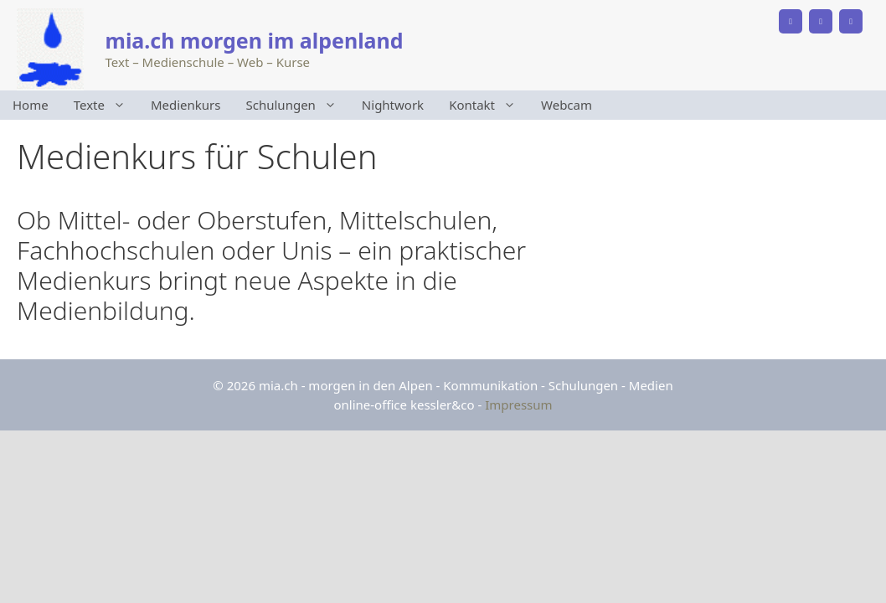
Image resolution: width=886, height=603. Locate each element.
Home (31, 104)
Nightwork (393, 104)
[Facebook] (820, 21)
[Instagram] (851, 21)
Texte (106, 105)
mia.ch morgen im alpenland (255, 40)
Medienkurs (186, 104)
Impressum (518, 404)
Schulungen (297, 105)
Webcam (566, 104)
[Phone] (790, 21)
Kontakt (488, 105)
